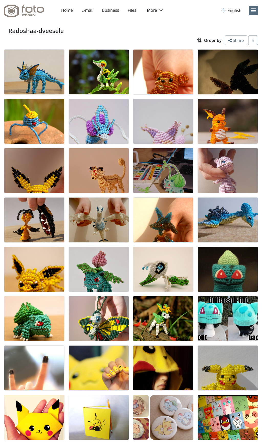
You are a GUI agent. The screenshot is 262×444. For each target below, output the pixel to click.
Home (67, 10)
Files (132, 10)
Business (110, 10)
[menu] (253, 10)
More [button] (155, 10)
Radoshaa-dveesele (36, 31)
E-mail (87, 10)
